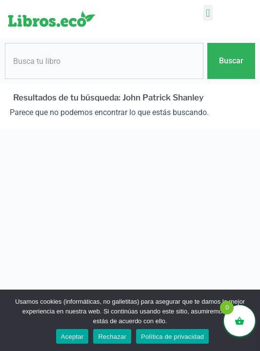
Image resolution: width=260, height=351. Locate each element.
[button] (208, 13)
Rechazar (112, 336)
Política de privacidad (172, 336)
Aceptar (72, 336)
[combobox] (104, 61)
